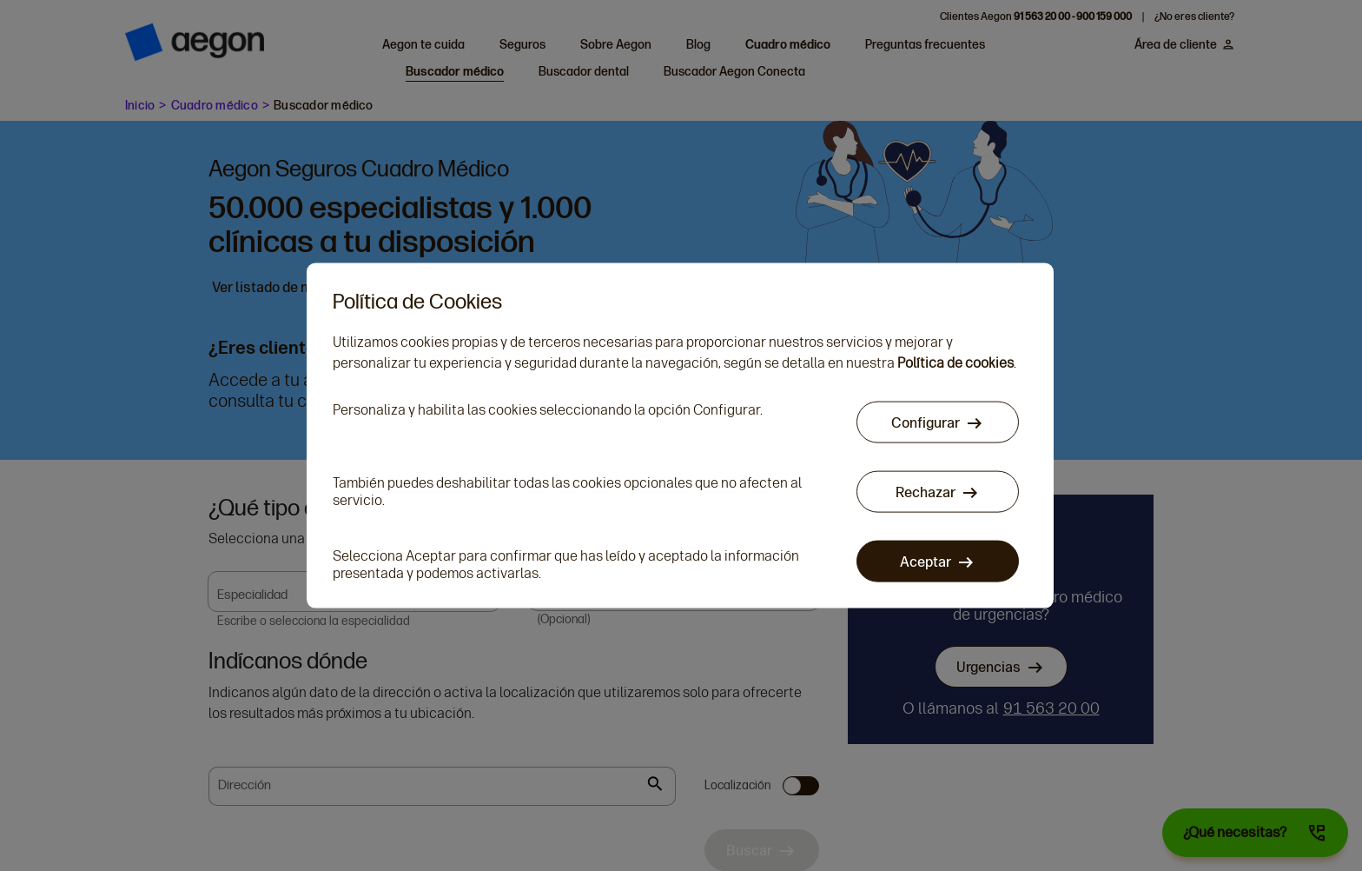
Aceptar (925, 561)
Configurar (925, 422)
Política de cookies (955, 362)
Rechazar (925, 491)
